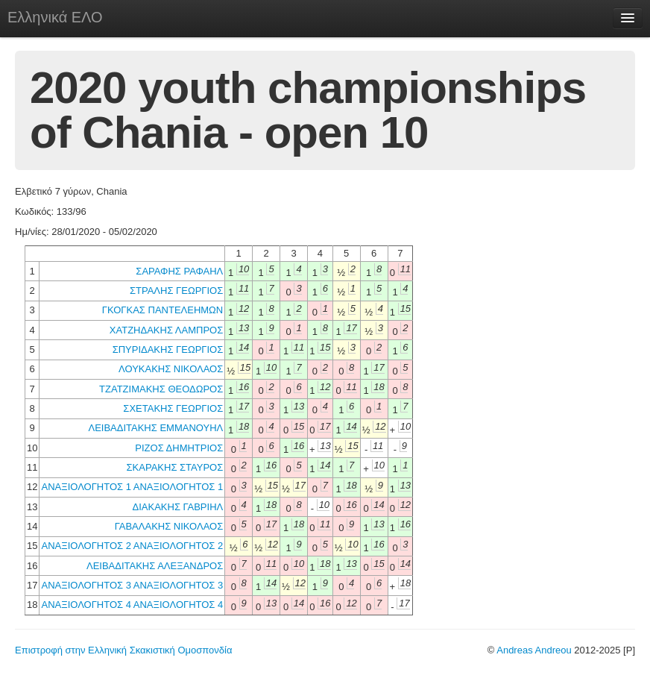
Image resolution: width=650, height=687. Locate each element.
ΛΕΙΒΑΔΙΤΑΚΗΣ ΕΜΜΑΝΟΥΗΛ (155, 427)
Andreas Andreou (533, 650)
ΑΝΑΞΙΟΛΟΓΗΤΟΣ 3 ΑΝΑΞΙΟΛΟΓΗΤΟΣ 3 (132, 585)
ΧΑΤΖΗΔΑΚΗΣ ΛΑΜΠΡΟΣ (166, 330)
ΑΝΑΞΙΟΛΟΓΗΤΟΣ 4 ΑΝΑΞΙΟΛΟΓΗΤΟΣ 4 (132, 604)
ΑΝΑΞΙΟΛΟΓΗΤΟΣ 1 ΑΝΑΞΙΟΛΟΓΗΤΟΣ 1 (132, 486)
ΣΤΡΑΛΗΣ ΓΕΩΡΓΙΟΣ (176, 290)
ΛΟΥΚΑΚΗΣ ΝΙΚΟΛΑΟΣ (171, 368)
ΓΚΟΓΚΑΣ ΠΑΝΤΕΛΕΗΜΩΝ (162, 310)
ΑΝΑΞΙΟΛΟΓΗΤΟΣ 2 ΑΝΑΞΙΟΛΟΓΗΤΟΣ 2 (132, 545)
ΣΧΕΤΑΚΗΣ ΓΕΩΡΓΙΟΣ (173, 408)
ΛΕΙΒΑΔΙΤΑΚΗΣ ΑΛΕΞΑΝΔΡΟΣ (154, 565)
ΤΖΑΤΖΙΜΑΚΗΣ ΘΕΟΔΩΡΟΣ (161, 389)
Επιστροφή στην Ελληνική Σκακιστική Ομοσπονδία (123, 650)
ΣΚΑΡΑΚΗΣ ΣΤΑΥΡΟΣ (175, 467)
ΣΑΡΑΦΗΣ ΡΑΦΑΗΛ (179, 271)
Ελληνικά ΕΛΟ (55, 17)
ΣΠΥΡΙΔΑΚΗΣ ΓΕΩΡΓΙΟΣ (168, 349)
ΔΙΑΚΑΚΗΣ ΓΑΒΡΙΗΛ (178, 506)
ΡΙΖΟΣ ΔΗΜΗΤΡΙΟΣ (179, 448)
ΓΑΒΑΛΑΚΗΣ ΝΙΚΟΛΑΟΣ (169, 526)
